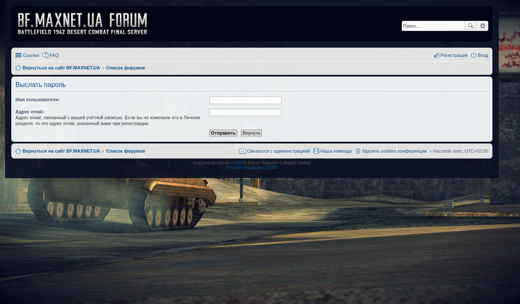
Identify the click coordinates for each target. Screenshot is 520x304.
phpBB (237, 163)
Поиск (470, 26)
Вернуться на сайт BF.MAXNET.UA (61, 150)
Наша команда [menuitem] (336, 150)
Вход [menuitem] (483, 55)
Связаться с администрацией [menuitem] (278, 150)
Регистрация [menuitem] (454, 55)
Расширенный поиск (482, 26)
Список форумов (125, 150)
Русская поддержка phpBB (251, 167)
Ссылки (31, 55)
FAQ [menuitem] (54, 55)
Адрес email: (29, 111)
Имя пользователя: (37, 99)
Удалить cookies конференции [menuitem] (394, 150)
